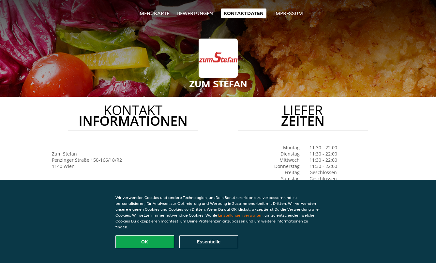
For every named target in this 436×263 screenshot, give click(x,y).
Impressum (288, 13)
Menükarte (154, 13)
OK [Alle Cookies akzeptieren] (144, 241)
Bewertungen (195, 13)
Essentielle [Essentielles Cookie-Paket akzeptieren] (208, 241)
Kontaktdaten (243, 13)
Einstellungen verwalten (240, 215)
